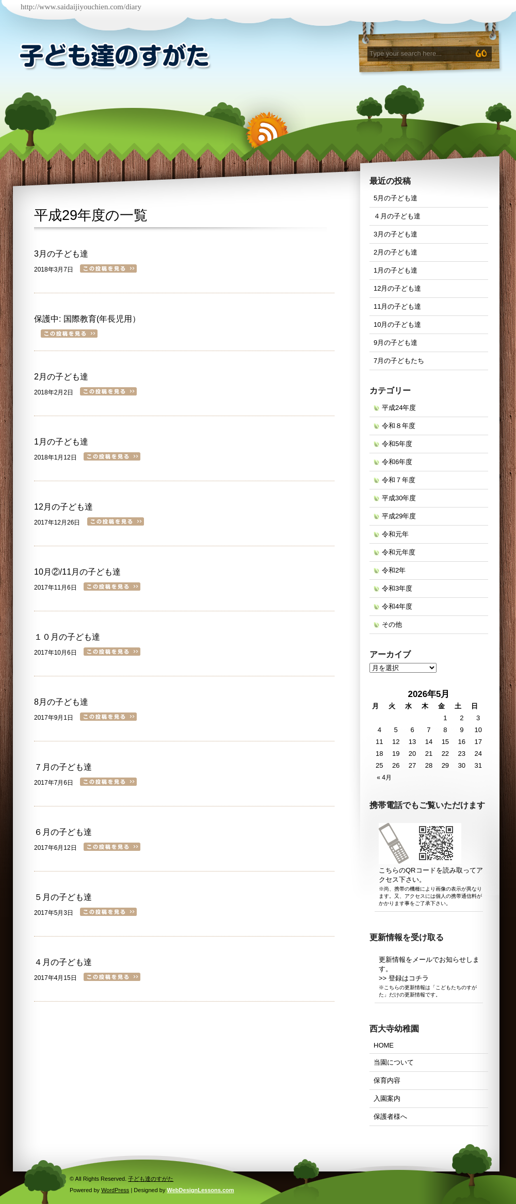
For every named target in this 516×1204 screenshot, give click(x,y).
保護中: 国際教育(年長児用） (87, 318)
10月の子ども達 (397, 324)
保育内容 (387, 1080)
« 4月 (384, 777)
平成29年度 (69, 215)
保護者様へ (390, 1116)
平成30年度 (399, 498)
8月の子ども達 (61, 702)
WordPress (115, 1190)
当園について (394, 1062)
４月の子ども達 (63, 962)
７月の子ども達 (63, 767)
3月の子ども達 (61, 253)
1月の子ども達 (61, 441)
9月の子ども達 (395, 342)
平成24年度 (399, 407)
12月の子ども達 (63, 506)
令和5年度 (397, 444)
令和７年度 (398, 480)
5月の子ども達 (395, 198)
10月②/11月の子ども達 (77, 571)
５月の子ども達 (63, 897)
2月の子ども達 (61, 376)
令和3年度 (397, 588)
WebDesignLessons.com (200, 1190)
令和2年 (394, 570)
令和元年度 (398, 552)
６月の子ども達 (63, 832)
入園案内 (387, 1098)
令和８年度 (398, 426)
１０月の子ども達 (67, 636)
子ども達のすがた (150, 1179)
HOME (384, 1045)
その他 (392, 624)
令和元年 (395, 534)
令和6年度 (397, 462)
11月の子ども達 (397, 306)
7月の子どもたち (399, 361)
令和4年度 (397, 606)
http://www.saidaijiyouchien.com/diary (81, 7)
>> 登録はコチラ (404, 978)
